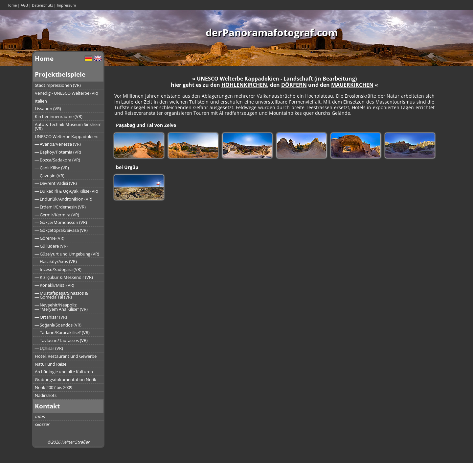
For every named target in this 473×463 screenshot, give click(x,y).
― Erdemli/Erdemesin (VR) (60, 207)
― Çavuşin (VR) (49, 176)
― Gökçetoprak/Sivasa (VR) (61, 230)
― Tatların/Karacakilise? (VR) (62, 332)
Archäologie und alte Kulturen (64, 372)
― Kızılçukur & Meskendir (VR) (64, 277)
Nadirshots (45, 395)
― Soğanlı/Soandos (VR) (58, 325)
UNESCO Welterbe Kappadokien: (66, 136)
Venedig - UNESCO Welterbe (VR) (66, 93)
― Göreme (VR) (50, 238)
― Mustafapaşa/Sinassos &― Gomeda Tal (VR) (61, 295)
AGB (24, 5)
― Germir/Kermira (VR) (57, 215)
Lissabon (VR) (48, 108)
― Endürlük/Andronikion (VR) (64, 199)
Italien (41, 101)
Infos (40, 416)
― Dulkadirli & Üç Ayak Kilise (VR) (67, 191)
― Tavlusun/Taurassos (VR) (61, 340)
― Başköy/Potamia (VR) (58, 152)
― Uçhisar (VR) (49, 348)
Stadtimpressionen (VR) (58, 85)
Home (12, 5)
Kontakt (47, 406)
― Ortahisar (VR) (51, 317)
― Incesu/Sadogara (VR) (58, 269)
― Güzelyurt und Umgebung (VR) (67, 254)
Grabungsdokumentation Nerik (65, 379)
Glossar (42, 424)
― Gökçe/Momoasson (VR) (61, 222)
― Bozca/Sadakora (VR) (57, 160)
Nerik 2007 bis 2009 (53, 387)
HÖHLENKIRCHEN (244, 84)
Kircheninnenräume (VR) (58, 116)
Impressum (66, 5)
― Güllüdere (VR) (51, 246)
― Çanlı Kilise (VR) (52, 168)
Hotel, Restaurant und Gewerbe (66, 356)
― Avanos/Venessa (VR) (58, 144)
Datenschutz (42, 5)
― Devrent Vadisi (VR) (56, 183)
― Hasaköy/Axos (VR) (56, 261)
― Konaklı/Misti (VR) (55, 285)
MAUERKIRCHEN (352, 84)
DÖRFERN (294, 84)
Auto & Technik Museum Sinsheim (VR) (68, 126)
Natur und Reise (50, 364)
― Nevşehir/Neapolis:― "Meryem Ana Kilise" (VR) (61, 307)
